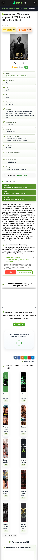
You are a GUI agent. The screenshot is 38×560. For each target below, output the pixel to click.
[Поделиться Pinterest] (29, 357)
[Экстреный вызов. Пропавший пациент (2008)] (5, 484)
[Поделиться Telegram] (32, 357)
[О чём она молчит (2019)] (23, 452)
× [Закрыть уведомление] (33, 257)
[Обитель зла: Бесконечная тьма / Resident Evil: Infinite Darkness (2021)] (5, 517)
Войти (10, 272)
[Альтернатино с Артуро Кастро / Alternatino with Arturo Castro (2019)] (5, 420)
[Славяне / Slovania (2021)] (23, 420)
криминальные (16, 76)
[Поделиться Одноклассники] (22, 357)
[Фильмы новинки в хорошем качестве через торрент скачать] (19, 3)
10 (12, 67)
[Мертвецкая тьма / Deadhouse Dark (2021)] (23, 484)
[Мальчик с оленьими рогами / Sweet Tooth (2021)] (5, 387)
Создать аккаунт (26, 272)
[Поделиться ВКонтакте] (15, 357)
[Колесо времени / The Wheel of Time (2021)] (23, 517)
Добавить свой (21, 175)
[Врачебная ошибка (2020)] (5, 452)
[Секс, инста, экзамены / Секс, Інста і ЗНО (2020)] (23, 387)
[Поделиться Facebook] (19, 357)
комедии (24, 76)
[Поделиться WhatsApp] (26, 357)
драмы (8, 76)
